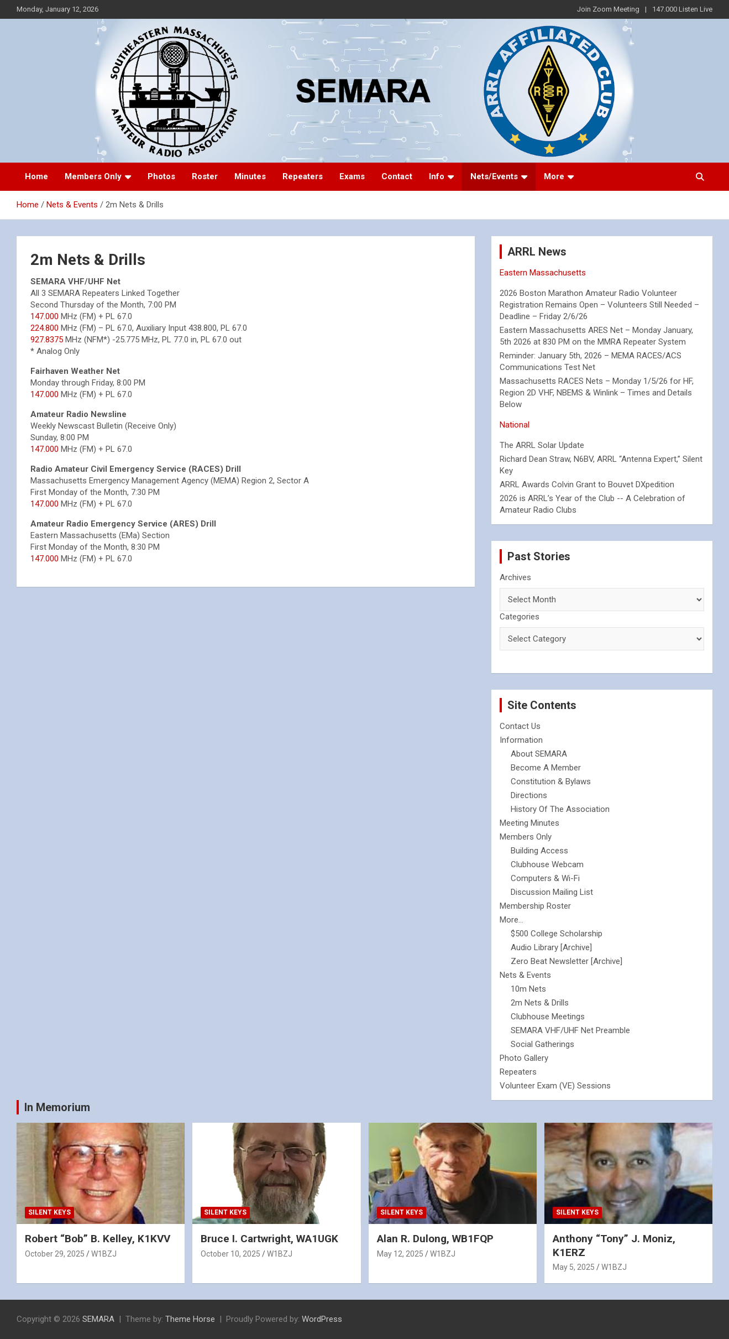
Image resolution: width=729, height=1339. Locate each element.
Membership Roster (535, 906)
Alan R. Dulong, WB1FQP (435, 1238)
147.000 (44, 316)
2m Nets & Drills (540, 1003)
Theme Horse (190, 1319)
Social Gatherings (542, 1044)
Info (436, 176)
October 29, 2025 (55, 1253)
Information (521, 740)
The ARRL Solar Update (542, 445)
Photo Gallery (524, 1058)
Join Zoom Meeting (608, 9)
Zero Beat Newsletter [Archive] (566, 961)
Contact (396, 176)
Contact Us (520, 726)
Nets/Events (494, 176)
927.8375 (46, 340)
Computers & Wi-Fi (545, 878)
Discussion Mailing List (552, 892)
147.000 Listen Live (682, 9)
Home (36, 176)
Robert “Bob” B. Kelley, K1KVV (97, 1238)
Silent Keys (49, 1212)
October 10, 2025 (230, 1253)
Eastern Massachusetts (543, 273)
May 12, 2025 (400, 1253)
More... (511, 920)
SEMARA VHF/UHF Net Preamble (570, 1030)
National (514, 425)
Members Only (93, 176)
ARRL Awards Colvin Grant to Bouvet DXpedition (587, 484)
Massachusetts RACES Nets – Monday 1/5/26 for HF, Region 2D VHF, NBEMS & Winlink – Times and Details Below (597, 392)
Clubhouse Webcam (547, 864)
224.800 (44, 328)
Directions (529, 795)
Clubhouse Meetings (548, 1017)
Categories (519, 617)
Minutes (250, 176)
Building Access (539, 851)
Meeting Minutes (529, 823)
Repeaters (302, 176)
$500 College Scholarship (556, 934)
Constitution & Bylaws (551, 781)
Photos (161, 176)
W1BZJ (104, 1253)
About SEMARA (539, 754)
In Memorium (57, 1107)
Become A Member (546, 768)
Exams (352, 176)
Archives (515, 577)
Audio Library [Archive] (551, 947)
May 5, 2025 (574, 1267)
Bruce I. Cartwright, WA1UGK (269, 1238)
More (554, 176)
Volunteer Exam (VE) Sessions (555, 1086)
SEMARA (98, 1319)
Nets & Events (525, 975)
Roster (205, 176)
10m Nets (528, 989)
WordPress (322, 1319)
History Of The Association (560, 809)
